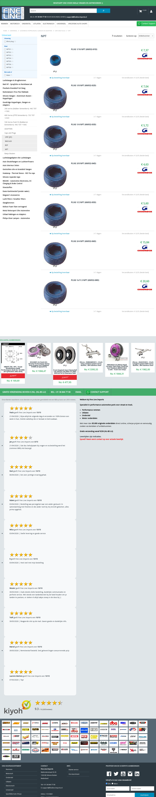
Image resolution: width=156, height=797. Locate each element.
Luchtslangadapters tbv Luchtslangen (17, 158)
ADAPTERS (8, 129)
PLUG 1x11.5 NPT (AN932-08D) (85, 280)
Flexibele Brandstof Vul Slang (14, 88)
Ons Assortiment (74, 774)
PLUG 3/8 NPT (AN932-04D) (83, 163)
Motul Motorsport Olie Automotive (16, 210)
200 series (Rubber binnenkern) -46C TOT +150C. (20, 109)
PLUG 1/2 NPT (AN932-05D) (83, 202)
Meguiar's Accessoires (11, 195)
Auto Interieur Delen (11, 165)
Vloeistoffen (7, 187)
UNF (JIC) (8, 137)
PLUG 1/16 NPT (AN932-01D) (84, 49)
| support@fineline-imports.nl (76, 17)
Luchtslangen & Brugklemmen (14, 80)
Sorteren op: (140, 36)
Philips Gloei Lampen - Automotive (16, 218)
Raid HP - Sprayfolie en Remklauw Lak (17, 84)
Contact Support (97, 392)
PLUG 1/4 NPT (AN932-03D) (83, 124)
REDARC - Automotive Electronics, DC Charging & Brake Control (17, 182)
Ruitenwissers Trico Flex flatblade (15, 92)
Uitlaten (37, 23)
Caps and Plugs (10, 133)
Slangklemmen (8, 203)
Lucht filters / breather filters (14, 199)
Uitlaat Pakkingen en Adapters (14, 214)
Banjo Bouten (10, 153)
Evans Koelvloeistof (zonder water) (16, 191)
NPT (6, 149)
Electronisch (48, 23)
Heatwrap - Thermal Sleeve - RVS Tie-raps (19, 173)
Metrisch (8, 141)
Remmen (4, 23)
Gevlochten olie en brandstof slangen (17, 169)
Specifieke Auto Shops (77, 23)
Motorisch (15, 23)
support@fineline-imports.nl (52, 788)
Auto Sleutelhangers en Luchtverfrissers (18, 161)
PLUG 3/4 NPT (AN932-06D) (83, 241)
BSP (6, 145)
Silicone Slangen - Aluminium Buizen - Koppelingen (17, 97)
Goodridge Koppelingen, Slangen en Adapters (16, 103)
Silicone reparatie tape (11, 177)
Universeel (61, 23)
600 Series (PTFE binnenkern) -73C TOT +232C (19, 116)
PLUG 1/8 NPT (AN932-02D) (83, 85)
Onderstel (26, 23)
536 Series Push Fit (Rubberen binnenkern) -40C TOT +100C (16, 123)
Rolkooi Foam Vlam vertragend (15, 206)
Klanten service (73, 770)
